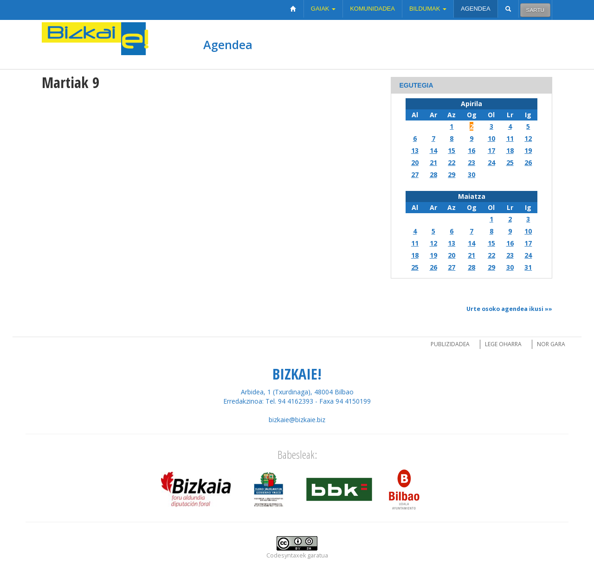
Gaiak (323, 8)
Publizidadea (450, 344)
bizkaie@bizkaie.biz (297, 419)
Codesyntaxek (286, 555)
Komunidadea (372, 8)
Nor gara (551, 344)
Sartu (535, 10)
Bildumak (427, 8)
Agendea (476, 8)
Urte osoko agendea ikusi (504, 309)
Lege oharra (503, 344)
